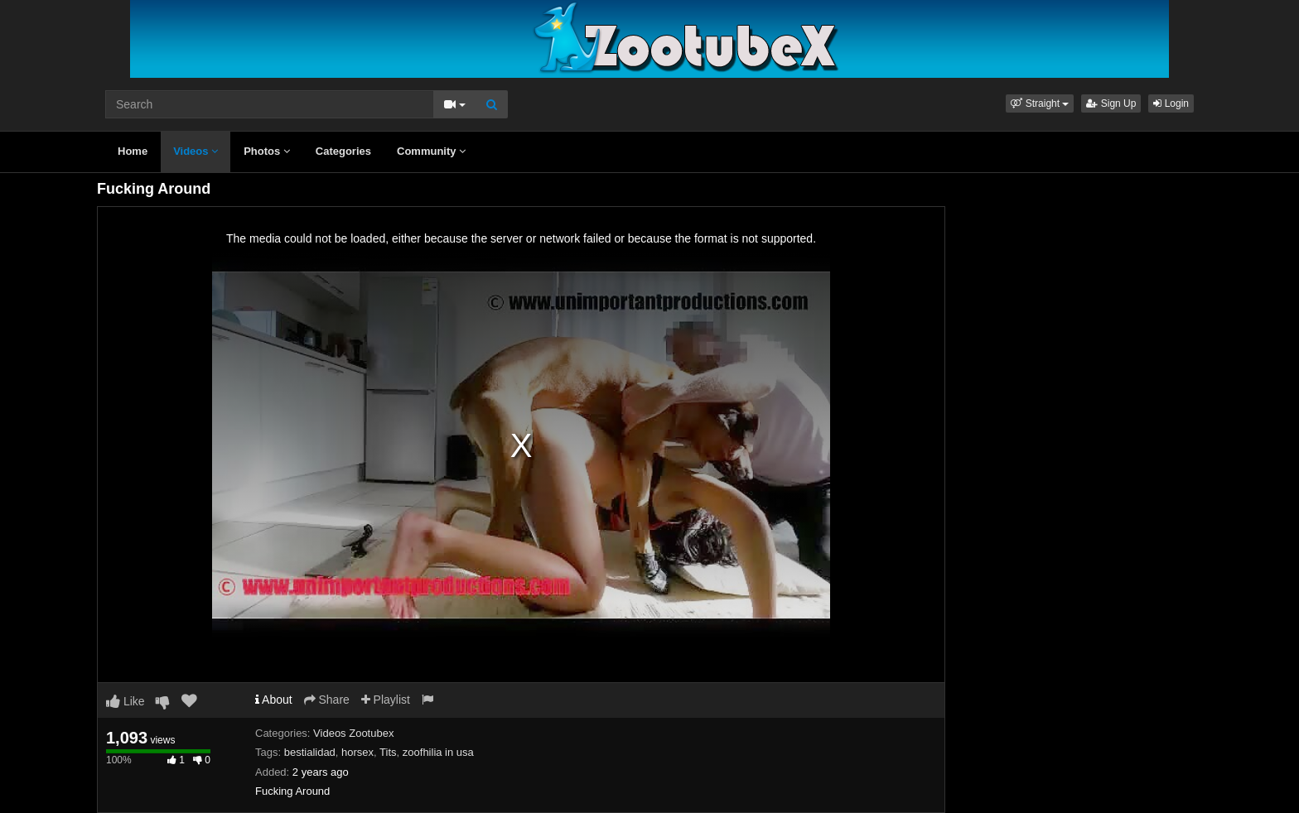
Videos (195, 151)
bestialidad (310, 752)
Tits (387, 752)
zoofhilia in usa (438, 752)
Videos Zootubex (353, 733)
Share (327, 699)
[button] (1040, 103)
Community (431, 151)
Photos (267, 151)
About (273, 699)
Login (1171, 103)
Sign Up (1111, 103)
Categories (343, 151)
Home (132, 151)
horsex (357, 752)
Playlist (385, 699)
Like (125, 701)
